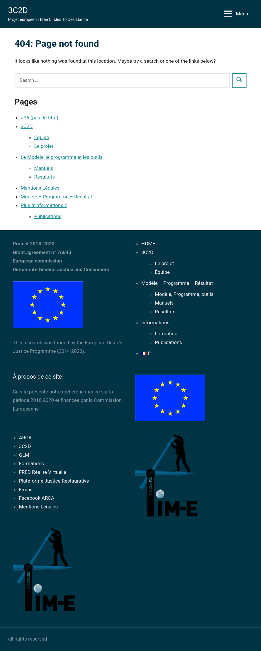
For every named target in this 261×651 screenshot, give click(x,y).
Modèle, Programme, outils (184, 294)
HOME (148, 244)
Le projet (43, 146)
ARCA (25, 437)
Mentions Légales (40, 188)
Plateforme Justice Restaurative (54, 481)
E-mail (25, 489)
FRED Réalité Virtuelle (42, 472)
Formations (31, 463)
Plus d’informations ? (44, 205)
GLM (24, 455)
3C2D (18, 10)
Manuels (43, 168)
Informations (155, 323)
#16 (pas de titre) (39, 118)
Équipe (41, 137)
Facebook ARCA (36, 498)
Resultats (44, 177)
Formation (166, 334)
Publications (47, 216)
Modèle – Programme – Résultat (56, 196)
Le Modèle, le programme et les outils (61, 157)
